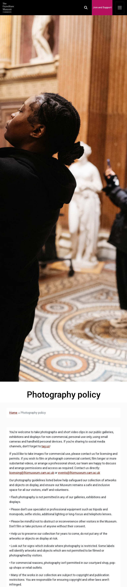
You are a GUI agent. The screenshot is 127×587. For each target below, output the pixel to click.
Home (13, 412)
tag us (46, 446)
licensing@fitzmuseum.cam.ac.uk (31, 472)
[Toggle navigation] (119, 7)
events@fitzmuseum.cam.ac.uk (79, 472)
